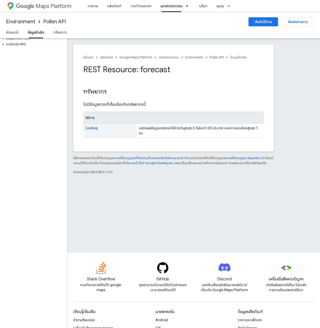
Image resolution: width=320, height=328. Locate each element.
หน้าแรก (88, 57)
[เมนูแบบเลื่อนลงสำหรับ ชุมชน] (230, 6)
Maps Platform (43, 6)
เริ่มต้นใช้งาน (263, 22)
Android (162, 320)
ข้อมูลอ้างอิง (238, 57)
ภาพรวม (93, 6)
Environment (20, 22)
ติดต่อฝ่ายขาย (298, 22)
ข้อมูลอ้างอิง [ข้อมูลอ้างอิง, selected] (36, 32)
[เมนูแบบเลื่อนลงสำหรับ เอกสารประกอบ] (188, 6)
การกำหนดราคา (141, 6)
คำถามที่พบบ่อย (84, 320)
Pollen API (54, 22)
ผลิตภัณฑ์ (114, 6)
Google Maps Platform (136, 57)
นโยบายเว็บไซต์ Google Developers (149, 163)
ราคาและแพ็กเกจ (250, 320)
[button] (32, 38)
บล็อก (203, 6)
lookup (91, 128)
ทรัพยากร (60, 32)
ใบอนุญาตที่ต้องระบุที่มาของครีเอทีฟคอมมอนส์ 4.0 (155, 158)
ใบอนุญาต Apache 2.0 (249, 158)
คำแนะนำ (12, 32)
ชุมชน (220, 6)
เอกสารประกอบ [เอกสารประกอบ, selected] (171, 6)
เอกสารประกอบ (169, 57)
